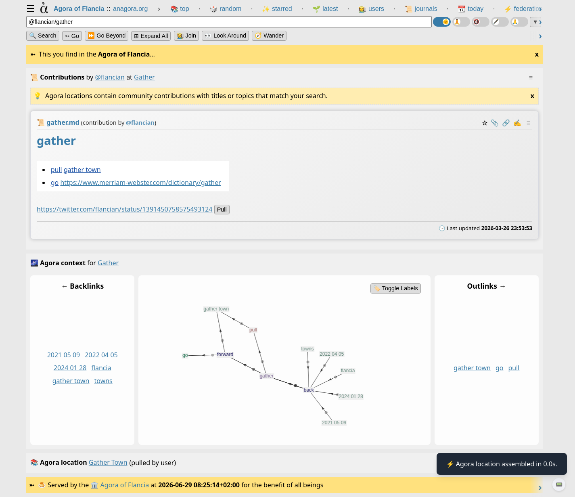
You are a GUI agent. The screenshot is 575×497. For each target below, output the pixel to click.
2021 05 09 (63, 355)
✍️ (517, 122)
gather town (82, 169)
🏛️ (94, 484)
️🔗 (506, 122)
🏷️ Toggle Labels (395, 288)
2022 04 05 (101, 355)
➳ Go (72, 36)
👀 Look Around (225, 35)
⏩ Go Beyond (106, 35)
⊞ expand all (151, 36)
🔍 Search (42, 35)
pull (56, 169)
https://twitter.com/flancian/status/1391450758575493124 (125, 209)
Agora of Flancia (124, 484)
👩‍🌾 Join (186, 35)
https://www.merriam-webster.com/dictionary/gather (140, 182)
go (55, 182)
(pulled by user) (282, 463)
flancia (101, 368)
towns (103, 380)
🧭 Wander (269, 35)
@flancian (110, 77)
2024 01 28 (70, 368)
